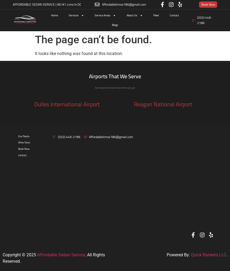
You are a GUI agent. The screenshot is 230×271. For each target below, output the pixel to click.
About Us (135, 15)
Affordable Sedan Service (61, 254)
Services (76, 15)
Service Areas (105, 15)
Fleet (156, 15)
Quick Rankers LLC (208, 254)
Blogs (115, 25)
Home (54, 15)
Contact (174, 15)
